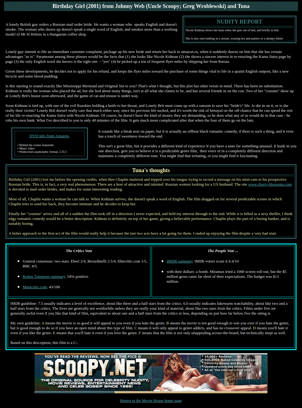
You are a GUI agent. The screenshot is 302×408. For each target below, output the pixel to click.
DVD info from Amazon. (50, 136)
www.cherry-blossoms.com (270, 184)
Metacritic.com (35, 287)
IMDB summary (180, 261)
